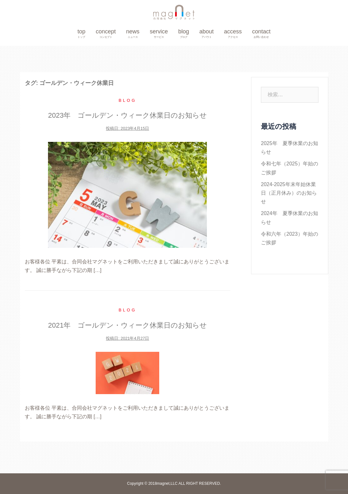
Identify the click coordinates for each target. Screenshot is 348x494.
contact (261, 33)
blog (183, 33)
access (233, 33)
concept (106, 33)
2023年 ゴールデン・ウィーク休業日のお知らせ (127, 115)
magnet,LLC (167, 483)
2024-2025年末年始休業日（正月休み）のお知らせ (289, 193)
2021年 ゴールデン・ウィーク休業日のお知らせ (127, 325)
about (206, 33)
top (81, 33)
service (159, 33)
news (133, 33)
